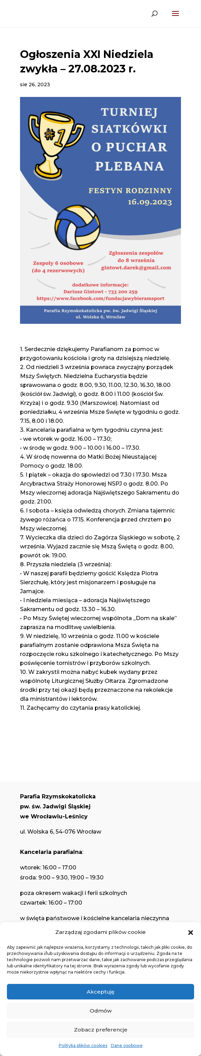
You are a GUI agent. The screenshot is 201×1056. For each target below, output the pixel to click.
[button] (190, 932)
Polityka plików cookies (83, 1045)
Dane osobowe (127, 1045)
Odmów (101, 1010)
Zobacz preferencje (100, 1029)
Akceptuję (100, 991)
